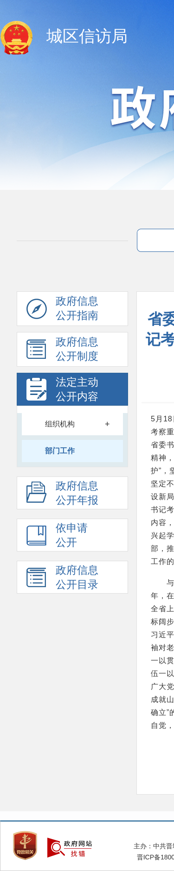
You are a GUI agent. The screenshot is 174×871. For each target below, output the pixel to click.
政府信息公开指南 (62, 310)
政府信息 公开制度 (62, 351)
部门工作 (60, 451)
